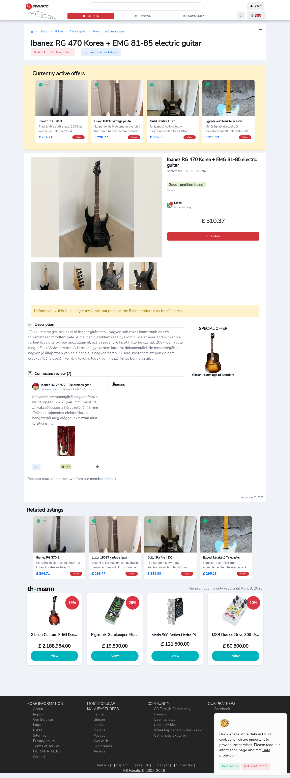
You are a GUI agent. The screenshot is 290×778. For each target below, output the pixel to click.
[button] (256, 15)
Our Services (43, 719)
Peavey (99, 735)
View (54, 656)
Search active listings (101, 52)
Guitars (59, 31)
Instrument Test (49, 389)
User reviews (164, 719)
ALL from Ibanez (114, 31)
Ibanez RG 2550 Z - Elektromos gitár (65, 385)
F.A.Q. (37, 730)
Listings (44, 31)
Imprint (39, 714)
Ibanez (96, 31)
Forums (160, 714)
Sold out (52, 52)
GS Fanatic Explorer (170, 735)
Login (255, 6)
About (38, 708)
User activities (165, 724)
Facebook (222, 708)
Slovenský (184, 765)
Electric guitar (78, 31)
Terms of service (46, 746)
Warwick (100, 740)
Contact (39, 756)
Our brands (102, 746)
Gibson (99, 719)
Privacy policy (44, 740)
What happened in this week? (178, 730)
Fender (99, 714)
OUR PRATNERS (47, 751)
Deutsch (102, 765)
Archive (99, 751)
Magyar (162, 765)
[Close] (229, 766)
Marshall (100, 730)
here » (111, 478)
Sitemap (40, 735)
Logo (37, 724)
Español (122, 765)
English (143, 765)
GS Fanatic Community (172, 708)
